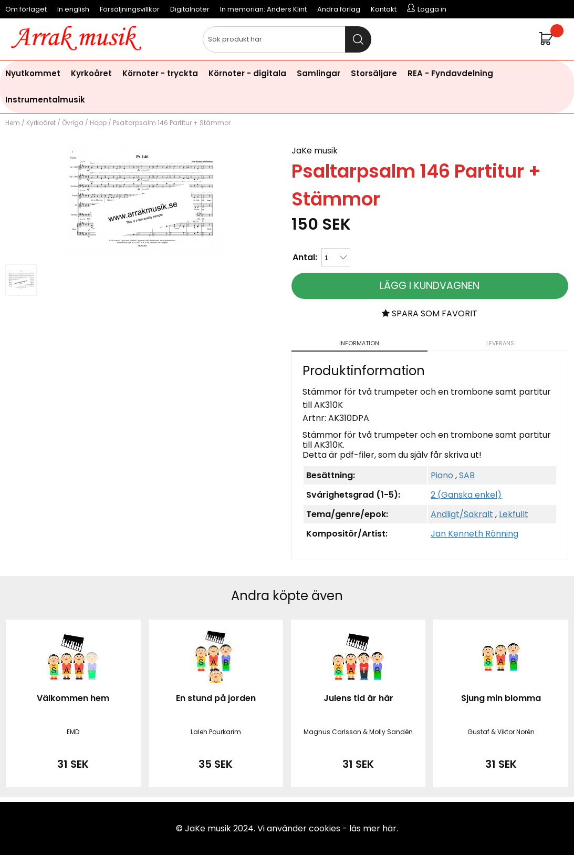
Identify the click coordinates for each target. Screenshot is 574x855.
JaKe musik (314, 151)
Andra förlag (338, 9)
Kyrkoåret (91, 73)
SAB (467, 475)
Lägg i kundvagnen (429, 286)
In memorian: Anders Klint (263, 9)
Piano (442, 475)
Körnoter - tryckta (160, 73)
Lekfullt (513, 514)
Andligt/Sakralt (462, 514)
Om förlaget (26, 9)
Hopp (98, 122)
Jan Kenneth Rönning (474, 534)
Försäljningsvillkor (130, 9)
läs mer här (372, 828)
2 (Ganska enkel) (466, 495)
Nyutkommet (32, 73)
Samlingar (318, 73)
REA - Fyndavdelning (450, 73)
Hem (12, 122)
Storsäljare (374, 73)
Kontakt (383, 9)
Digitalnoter (190, 9)
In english (73, 9)
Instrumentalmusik (45, 99)
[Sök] (287, 39)
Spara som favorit (429, 313)
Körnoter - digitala (247, 73)
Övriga (73, 122)
